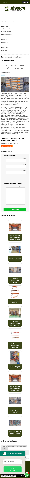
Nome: (16, 160)
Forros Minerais (4, 45)
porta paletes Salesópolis (15, 301)
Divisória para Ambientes (6, 34)
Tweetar (3, 75)
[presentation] (14, 179)
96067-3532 (5, 2)
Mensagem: (15, 195)
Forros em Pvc (4, 42)
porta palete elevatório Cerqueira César (15, 410)
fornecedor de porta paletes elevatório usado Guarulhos (15, 237)
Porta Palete (4, 50)
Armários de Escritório (6, 29)
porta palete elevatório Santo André (15, 280)
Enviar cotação (15, 209)
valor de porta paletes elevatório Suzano (15, 259)
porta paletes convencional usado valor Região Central (15, 323)
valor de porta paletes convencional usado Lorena (15, 433)
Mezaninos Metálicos (6, 47)
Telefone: (16, 172)
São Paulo (4, 448)
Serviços (4, 26)
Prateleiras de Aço (5, 53)
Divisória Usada (4, 37)
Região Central (22, 446)
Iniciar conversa (12, 469)
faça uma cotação (6, 146)
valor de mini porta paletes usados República (15, 345)
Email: (16, 166)
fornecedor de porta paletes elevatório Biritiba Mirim (15, 388)
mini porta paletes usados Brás (15, 367)
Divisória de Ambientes (6, 31)
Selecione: (4, 446)
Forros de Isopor (5, 39)
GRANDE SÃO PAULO (13, 446)
